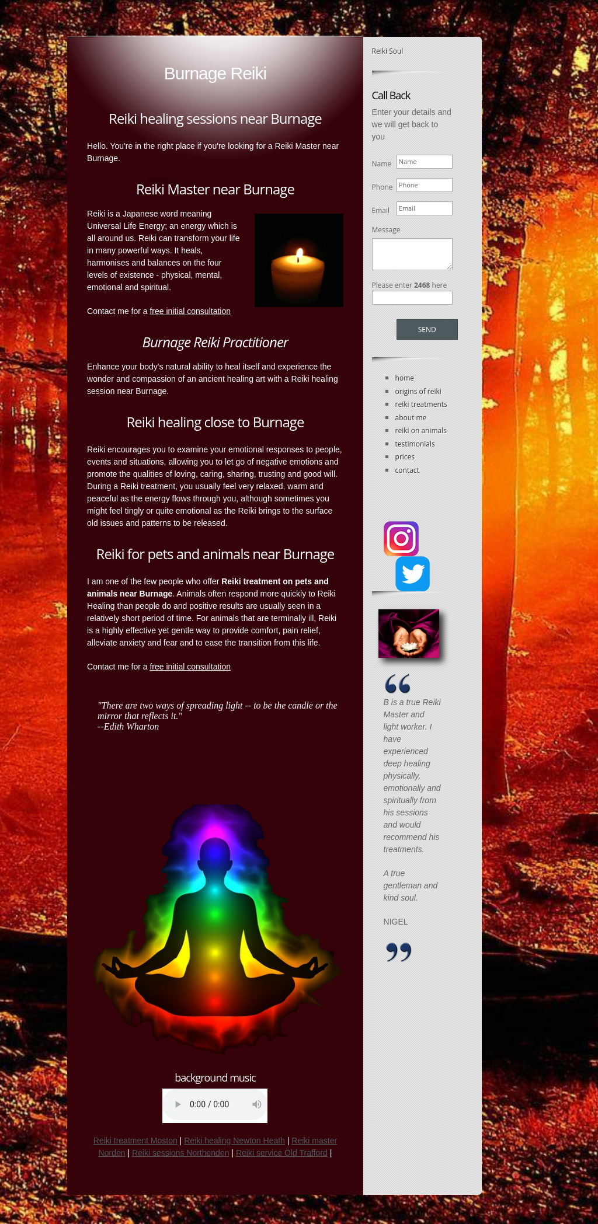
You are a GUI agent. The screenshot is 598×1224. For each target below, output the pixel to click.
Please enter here (409, 285)
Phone (380, 187)
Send (427, 329)
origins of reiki (418, 391)
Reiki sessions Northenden (181, 1152)
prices (405, 457)
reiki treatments (421, 404)
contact (407, 470)
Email (380, 210)
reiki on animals (421, 430)
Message (386, 230)
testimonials (415, 444)
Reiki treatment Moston (135, 1140)
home (404, 378)
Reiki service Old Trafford (282, 1152)
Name (380, 164)
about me (411, 418)
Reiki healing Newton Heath (234, 1140)
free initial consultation (190, 311)
